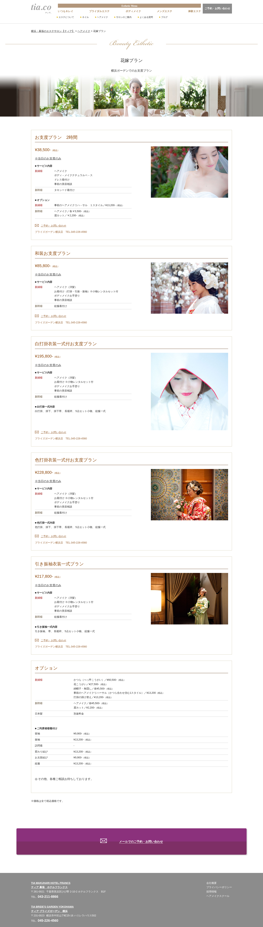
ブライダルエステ (99, 11)
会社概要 (211, 873)
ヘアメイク (102, 17)
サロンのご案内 (124, 17)
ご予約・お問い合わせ (217, 8)
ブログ (164, 17)
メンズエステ (164, 11)
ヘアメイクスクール (217, 886)
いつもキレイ (65, 11)
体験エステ (194, 11)
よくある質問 (146, 17)
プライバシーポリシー (219, 877)
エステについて (66, 17)
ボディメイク (133, 11)
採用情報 (211, 882)
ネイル (85, 17)
